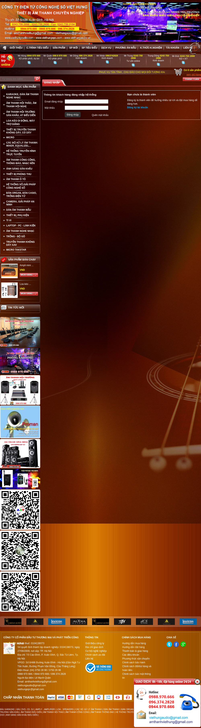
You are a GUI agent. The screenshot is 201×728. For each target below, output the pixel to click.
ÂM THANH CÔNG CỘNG (77, 712)
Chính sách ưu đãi (95, 654)
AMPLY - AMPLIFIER (45, 709)
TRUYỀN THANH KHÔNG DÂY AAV (20, 243)
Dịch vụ (106, 47)
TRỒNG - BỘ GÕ (15, 236)
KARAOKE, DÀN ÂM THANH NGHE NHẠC (22, 96)
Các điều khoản (130, 654)
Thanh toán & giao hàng (135, 651)
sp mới (73, 47)
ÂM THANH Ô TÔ (16, 179)
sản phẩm (59, 47)
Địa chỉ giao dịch (94, 647)
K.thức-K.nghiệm (151, 47)
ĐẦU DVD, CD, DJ (25, 709)
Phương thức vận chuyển (136, 658)
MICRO (10, 137)
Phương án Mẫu (125, 47)
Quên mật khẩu (100, 115)
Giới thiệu (16, 47)
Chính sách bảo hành (133, 662)
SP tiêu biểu (89, 47)
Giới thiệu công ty (94, 643)
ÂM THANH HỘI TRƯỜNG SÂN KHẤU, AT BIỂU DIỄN (21, 113)
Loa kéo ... (25, 284)
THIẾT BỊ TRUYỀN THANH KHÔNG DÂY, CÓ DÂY (21, 131)
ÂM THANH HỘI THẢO (53, 712)
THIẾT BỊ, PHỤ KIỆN (17, 215)
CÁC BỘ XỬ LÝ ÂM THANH (89, 709)
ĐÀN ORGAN (127, 709)
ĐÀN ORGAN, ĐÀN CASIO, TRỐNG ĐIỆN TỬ (21, 195)
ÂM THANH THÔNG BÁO (102, 712)
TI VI (8, 220)
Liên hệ (188, 47)
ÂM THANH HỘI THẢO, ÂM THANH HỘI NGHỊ (21, 105)
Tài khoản (172, 47)
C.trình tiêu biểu (38, 47)
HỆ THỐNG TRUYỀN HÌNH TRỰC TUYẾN (21, 153)
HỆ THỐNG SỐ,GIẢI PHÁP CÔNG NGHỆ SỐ (21, 186)
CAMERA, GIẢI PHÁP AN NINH (20, 203)
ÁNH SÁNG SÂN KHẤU (19, 168)
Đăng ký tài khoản (137, 107)
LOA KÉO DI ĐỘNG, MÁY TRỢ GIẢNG (20, 122)
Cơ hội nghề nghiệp (96, 651)
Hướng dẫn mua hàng (134, 643)
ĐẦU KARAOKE (7, 709)
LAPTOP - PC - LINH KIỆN (20, 225)
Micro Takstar (16, 249)
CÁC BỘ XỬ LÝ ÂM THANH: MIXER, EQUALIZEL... (22, 144)
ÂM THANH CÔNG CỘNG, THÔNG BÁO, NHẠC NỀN (21, 161)
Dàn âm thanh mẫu (18, 209)
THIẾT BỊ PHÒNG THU (18, 174)
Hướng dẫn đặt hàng (133, 647)
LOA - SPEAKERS (65, 709)
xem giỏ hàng (194, 74)
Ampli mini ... (27, 265)
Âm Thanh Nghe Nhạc (20, 231)
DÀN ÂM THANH (111, 709)
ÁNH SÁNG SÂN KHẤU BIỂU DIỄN (21, 715)
